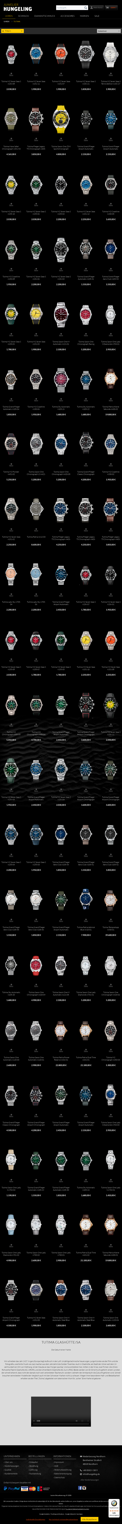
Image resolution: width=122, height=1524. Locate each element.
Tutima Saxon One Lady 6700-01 (61, 1253)
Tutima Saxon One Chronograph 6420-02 (111, 993)
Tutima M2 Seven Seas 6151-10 (86, 668)
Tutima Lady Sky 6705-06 (36, 603)
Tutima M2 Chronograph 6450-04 (36, 733)
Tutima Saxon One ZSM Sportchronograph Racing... (61, 147)
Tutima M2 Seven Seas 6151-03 (36, 1318)
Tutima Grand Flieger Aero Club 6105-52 (110, 863)
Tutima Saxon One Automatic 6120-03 (11, 1058)
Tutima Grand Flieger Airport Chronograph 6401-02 (11, 1318)
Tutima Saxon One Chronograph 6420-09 (36, 993)
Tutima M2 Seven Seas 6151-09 (36, 342)
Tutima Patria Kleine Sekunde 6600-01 (110, 1253)
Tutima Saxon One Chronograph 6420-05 (61, 473)
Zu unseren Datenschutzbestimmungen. (77, 1509)
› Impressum (58, 1462)
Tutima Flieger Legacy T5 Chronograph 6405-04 (61, 538)
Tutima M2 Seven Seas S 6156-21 (86, 82)
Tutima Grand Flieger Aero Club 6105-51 (86, 863)
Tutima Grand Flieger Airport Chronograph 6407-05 (86, 733)
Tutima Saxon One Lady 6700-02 (36, 1253)
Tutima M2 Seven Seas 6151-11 (36, 82)
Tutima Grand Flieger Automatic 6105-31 (86, 277)
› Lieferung (32, 1469)
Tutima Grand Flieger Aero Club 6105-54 (61, 863)
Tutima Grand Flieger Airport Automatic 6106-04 (61, 1123)
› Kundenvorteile (11, 1473)
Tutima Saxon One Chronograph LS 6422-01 (36, 473)
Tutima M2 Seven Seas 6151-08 (111, 668)
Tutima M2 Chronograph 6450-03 (111, 1058)
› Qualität (7, 1469)
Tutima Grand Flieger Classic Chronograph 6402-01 (86, 473)
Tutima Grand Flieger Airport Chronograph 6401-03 (36, 1123)
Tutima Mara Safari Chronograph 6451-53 (11, 147)
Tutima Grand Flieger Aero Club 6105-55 (11, 928)
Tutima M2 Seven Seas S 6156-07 (86, 603)
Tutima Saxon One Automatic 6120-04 (111, 1318)
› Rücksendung (34, 1473)
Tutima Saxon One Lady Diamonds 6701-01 (86, 993)
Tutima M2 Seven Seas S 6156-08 (11, 82)
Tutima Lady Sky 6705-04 (11, 603)
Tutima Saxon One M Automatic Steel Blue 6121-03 (85, 1318)
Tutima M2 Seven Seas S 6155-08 (11, 668)
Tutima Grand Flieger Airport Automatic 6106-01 (86, 1123)
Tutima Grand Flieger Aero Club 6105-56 (36, 928)
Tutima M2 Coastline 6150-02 (110, 473)
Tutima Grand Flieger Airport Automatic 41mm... (86, 147)
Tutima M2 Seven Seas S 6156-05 (11, 798)
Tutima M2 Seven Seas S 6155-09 (11, 342)
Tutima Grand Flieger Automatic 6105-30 (61, 1188)
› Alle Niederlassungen (89, 1480)
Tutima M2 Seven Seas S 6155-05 (61, 668)
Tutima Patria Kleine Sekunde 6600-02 (110, 407)
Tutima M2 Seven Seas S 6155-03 (36, 863)
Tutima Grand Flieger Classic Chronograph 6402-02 (11, 1123)
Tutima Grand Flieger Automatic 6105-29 (36, 1188)
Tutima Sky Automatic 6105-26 (61, 407)
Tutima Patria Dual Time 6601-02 (86, 1253)
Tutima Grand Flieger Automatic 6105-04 (11, 407)
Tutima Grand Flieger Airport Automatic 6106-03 (61, 928)
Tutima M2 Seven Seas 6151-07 (61, 82)
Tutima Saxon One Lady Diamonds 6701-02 (11, 1253)
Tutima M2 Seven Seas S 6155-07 (36, 668)
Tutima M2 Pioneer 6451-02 (11, 473)
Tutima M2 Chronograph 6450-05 (11, 733)
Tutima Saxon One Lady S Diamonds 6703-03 (110, 1123)
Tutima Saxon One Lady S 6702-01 (110, 1188)
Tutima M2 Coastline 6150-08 (11, 277)
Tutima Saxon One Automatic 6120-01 (36, 1058)
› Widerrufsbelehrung (62, 1469)
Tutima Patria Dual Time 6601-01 (86, 1058)
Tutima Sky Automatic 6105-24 (86, 1188)
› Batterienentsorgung (62, 1473)
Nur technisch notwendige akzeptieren (63, 1519)
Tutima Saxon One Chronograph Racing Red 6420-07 (85, 342)
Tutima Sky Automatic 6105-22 (86, 407)
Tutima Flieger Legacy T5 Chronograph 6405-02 (85, 538)
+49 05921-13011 (90, 1470)
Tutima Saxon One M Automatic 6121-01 (61, 342)
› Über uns (8, 1462)
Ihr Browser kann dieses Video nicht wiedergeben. (61, 1412)
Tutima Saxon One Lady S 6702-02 (11, 1188)
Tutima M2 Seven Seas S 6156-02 (61, 277)
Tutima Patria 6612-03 (36, 537)
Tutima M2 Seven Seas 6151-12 (86, 212)
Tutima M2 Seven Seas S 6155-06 (36, 212)
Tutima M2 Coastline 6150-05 (110, 212)
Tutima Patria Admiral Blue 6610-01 (86, 928)
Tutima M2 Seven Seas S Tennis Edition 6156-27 (111, 82)
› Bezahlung (33, 1466)
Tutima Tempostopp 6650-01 (111, 928)
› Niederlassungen (11, 1466)
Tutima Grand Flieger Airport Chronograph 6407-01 (86, 798)
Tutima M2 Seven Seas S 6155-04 (11, 863)
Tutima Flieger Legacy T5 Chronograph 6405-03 (110, 538)
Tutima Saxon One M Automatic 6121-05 (61, 993)
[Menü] (118, 1500)
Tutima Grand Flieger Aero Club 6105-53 (110, 277)
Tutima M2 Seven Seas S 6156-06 (36, 277)
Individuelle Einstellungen (35, 1519)
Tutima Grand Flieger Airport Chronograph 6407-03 (110, 798)
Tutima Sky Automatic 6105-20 (11, 993)
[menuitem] (72, 7)
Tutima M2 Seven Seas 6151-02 (11, 538)
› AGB (55, 1466)
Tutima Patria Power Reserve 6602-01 (61, 1058)
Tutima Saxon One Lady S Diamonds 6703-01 (110, 342)
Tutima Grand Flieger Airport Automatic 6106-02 (61, 603)
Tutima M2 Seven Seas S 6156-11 (111, 733)
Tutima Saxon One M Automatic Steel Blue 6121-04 (61, 1318)
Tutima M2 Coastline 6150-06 (36, 407)
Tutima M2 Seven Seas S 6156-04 (61, 798)
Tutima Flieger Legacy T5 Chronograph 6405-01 (36, 147)
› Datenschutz (59, 1477)
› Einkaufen (33, 1462)
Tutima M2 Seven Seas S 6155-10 (11, 212)
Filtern (6, 31)
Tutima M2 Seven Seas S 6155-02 (61, 212)
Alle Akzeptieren (89, 1519)
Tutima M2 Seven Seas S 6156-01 (111, 603)
